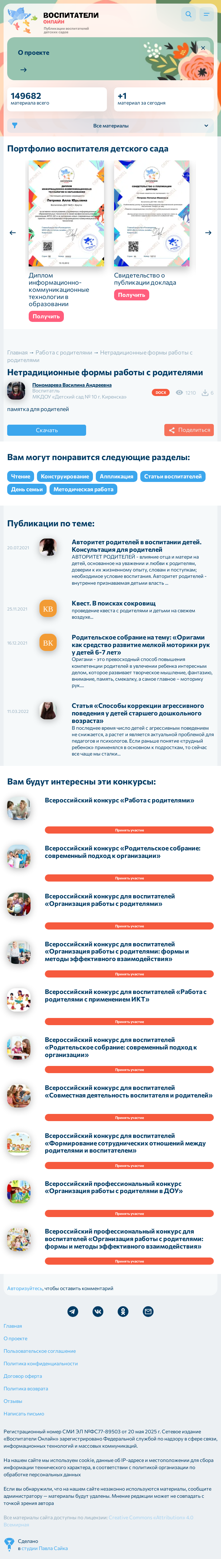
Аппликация (116, 476)
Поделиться (188, 430)
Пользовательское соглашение (40, 1351)
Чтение (20, 476)
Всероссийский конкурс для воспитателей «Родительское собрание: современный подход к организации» (121, 1047)
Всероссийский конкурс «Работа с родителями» (119, 800)
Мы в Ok (123, 1311)
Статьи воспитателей (173, 476)
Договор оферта (23, 1376)
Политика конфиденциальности (41, 1363)
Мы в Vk (98, 1311)
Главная (13, 1326)
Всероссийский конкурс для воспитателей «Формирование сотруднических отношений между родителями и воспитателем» (125, 1142)
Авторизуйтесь (24, 1288)
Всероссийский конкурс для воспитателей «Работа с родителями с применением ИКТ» (126, 995)
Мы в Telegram (72, 1311)
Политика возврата (26, 1388)
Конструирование (65, 476)
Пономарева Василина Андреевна (72, 385)
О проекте (15, 1338)
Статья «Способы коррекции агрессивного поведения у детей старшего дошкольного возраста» (138, 712)
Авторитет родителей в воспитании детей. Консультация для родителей (137, 545)
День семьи (27, 489)
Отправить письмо (148, 1311)
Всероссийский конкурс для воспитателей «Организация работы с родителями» (110, 899)
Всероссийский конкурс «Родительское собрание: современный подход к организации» (123, 851)
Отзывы (13, 1401)
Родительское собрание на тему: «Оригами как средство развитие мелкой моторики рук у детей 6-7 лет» (141, 644)
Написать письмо (24, 1413)
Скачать (47, 429)
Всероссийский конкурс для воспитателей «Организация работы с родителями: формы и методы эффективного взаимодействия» (117, 951)
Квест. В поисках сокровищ (114, 603)
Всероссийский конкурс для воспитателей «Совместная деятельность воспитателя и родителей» (129, 1091)
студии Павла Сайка (45, 1548)
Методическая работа (83, 489)
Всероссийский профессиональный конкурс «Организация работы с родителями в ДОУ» (114, 1187)
